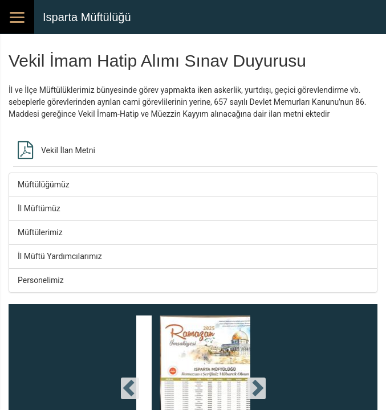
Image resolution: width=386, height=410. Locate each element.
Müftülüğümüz (44, 184)
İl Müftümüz (39, 208)
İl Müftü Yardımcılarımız (60, 256)
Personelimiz (41, 280)
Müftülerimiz (40, 232)
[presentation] (130, 388)
